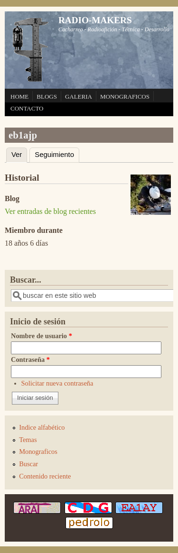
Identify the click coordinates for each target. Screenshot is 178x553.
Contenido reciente (45, 476)
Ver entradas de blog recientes (50, 211)
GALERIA (78, 96)
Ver (19, 153)
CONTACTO (27, 108)
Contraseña (30, 359)
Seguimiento (54, 154)
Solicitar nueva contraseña (57, 383)
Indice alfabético (42, 427)
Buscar (28, 464)
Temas (28, 439)
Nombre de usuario (41, 336)
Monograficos (38, 451)
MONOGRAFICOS (125, 96)
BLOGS (47, 96)
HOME (19, 96)
